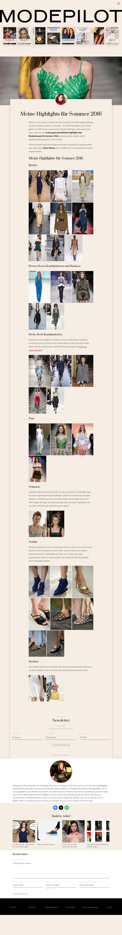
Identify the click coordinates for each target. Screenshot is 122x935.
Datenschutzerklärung (89, 907)
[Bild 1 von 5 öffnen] (39, 287)
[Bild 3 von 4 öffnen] (82, 439)
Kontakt (13, 907)
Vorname (16, 733)
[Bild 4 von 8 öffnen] (39, 614)
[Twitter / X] (61, 807)
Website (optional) (88, 881)
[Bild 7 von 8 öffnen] (37, 643)
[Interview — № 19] (68, 35)
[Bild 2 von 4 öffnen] (61, 439)
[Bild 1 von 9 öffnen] (39, 186)
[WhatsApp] (66, 807)
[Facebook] (55, 807)
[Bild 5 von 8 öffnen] (61, 614)
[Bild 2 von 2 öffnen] (55, 524)
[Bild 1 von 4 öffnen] (39, 439)
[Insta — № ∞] (97, 35)
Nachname (50, 733)
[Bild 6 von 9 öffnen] (82, 218)
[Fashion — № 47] (9, 35)
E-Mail (83, 733)
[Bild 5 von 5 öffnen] (55, 316)
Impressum (32, 907)
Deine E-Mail (52, 881)
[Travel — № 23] (53, 35)
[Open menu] (118, 3)
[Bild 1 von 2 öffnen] (37, 524)
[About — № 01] (112, 35)
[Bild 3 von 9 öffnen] (82, 186)
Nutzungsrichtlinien (51, 907)
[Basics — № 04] (82, 35)
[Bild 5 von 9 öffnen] (61, 218)
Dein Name (17, 881)
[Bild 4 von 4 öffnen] (37, 469)
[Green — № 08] (39, 35)
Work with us (70, 907)
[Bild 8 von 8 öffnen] (55, 643)
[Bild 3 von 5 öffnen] (82, 287)
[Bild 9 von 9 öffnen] (73, 248)
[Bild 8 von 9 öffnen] (55, 248)
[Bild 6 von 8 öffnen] (82, 614)
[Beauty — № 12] (24, 35)
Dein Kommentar (20, 859)
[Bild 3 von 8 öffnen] (82, 582)
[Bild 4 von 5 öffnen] (37, 316)
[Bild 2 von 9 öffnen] (61, 186)
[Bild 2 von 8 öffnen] (61, 582)
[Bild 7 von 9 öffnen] (37, 248)
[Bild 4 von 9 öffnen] (39, 218)
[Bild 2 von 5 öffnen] (61, 287)
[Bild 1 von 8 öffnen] (39, 582)
